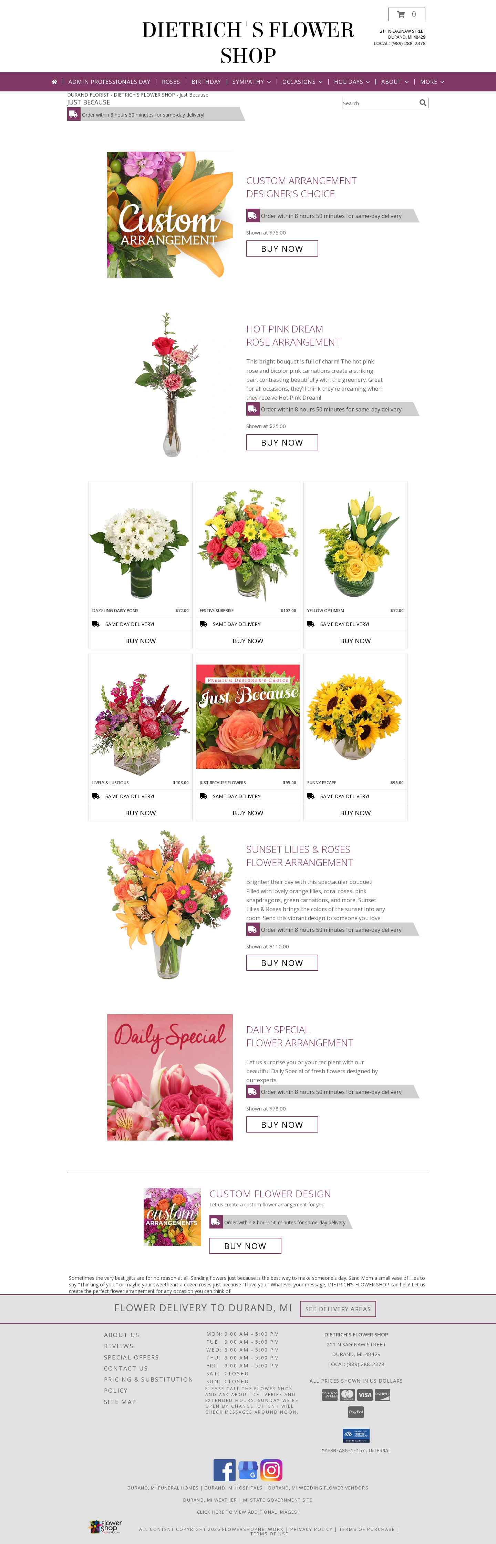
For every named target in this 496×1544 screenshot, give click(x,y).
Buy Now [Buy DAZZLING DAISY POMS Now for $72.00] (140, 640)
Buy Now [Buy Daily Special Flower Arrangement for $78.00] (282, 1124)
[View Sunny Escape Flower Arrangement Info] (355, 716)
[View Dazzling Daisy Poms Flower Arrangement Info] (140, 544)
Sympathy (252, 82)
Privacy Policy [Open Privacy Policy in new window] (311, 1529)
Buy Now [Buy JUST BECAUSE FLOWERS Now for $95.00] (248, 812)
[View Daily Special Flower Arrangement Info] (175, 1077)
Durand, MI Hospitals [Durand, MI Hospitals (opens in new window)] (233, 1487)
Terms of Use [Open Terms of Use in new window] (269, 1533)
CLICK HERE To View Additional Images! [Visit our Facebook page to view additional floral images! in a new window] (248, 1511)
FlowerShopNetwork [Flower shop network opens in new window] (253, 1529)
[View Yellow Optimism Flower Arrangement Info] (355, 544)
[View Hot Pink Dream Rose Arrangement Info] (175, 385)
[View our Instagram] (271, 1479)
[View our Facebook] (225, 1479)
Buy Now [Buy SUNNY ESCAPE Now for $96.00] (355, 812)
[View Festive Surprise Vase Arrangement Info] (248, 544)
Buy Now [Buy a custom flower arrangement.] (245, 1246)
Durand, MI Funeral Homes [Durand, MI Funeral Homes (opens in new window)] (163, 1487)
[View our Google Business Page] (248, 1479)
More (432, 82)
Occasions (303, 82)
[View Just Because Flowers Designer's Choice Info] (248, 716)
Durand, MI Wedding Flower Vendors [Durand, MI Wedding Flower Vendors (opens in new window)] (318, 1487)
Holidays (352, 82)
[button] (406, 14)
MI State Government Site (278, 1499)
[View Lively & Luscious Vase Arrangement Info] (140, 716)
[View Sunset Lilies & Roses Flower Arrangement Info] (175, 906)
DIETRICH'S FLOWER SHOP (248, 43)
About (395, 82)
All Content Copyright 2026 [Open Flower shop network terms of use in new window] (179, 1529)
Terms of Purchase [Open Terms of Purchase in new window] (367, 1529)
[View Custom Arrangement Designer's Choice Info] (175, 214)
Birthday (206, 82)
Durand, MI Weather (210, 1499)
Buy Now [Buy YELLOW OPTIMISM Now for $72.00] (355, 640)
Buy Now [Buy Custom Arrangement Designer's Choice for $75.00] (282, 248)
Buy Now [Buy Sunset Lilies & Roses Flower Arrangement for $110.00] (282, 962)
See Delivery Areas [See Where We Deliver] (338, 1309)
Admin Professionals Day (109, 82)
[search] (422, 103)
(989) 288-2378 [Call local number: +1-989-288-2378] (408, 43)
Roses (171, 82)
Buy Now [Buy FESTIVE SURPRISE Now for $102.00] (248, 640)
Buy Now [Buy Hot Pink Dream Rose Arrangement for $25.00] (282, 442)
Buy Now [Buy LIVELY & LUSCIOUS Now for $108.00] (140, 812)
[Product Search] (379, 103)
